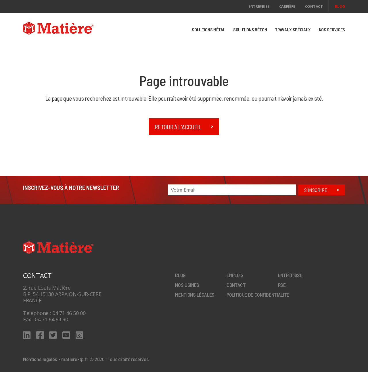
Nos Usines (187, 285)
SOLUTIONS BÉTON (250, 29)
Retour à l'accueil (178, 126)
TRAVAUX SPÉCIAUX (293, 29)
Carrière (287, 6)
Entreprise (258, 6)
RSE (282, 285)
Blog (340, 6)
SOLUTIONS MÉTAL (208, 29)
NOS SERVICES (332, 29)
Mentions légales (194, 294)
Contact (314, 6)
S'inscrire (315, 190)
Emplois (235, 275)
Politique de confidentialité (258, 294)
